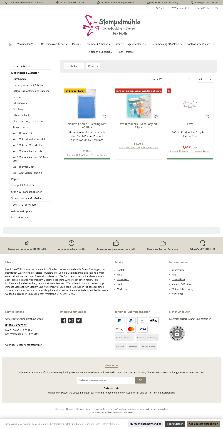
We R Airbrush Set (22, 133)
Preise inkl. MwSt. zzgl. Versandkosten (139, 147)
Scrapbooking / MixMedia (26, 198)
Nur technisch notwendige (145, 424)
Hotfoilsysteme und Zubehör (28, 84)
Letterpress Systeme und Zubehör (31, 90)
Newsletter (177, 293)
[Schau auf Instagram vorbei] (71, 320)
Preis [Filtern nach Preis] (93, 66)
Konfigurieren (175, 424)
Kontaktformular (33, 344)
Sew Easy (18, 109)
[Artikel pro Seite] (205, 79)
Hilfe (119, 274)
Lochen (17, 96)
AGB (174, 274)
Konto (120, 284)
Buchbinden (19, 78)
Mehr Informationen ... (107, 423)
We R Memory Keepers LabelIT (29, 151)
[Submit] (140, 380)
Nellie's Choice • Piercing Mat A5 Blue (87, 125)
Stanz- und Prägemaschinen (28, 121)
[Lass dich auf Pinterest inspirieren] (78, 320)
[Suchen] (161, 8)
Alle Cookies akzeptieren (203, 424)
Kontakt (121, 269)
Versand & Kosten (181, 284)
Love (190, 124)
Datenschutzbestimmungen (75, 392)
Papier (15, 179)
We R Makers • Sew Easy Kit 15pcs (138, 125)
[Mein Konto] (201, 8)
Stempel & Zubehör (22, 185)
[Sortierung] (171, 79)
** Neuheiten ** (20, 66)
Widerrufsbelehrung (182, 288)
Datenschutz (178, 279)
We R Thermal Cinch (23, 166)
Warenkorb (123, 279)
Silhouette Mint (21, 114)
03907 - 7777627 (16, 325)
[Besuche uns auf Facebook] (63, 320)
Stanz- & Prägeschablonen (26, 192)
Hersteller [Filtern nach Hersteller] (74, 66)
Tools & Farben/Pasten (24, 204)
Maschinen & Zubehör (25, 72)
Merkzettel (122, 288)
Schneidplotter (20, 102)
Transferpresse (21, 127)
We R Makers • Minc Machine (28, 145)
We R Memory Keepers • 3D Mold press (31, 159)
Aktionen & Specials (22, 211)
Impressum (178, 269)
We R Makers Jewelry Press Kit (29, 139)
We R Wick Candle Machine (27, 172)
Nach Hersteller (20, 217)
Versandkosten (103, 409)
